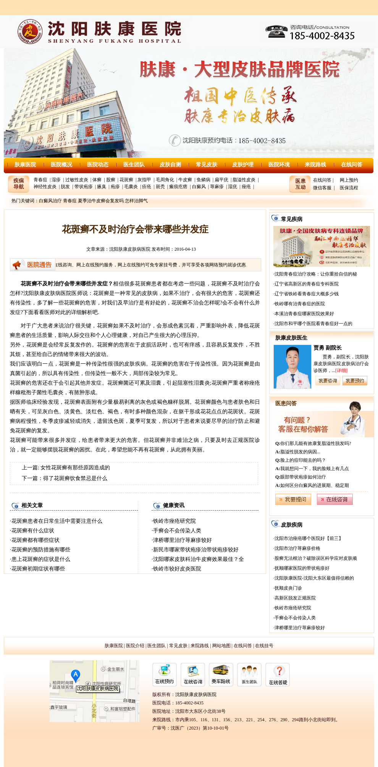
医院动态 (97, 165)
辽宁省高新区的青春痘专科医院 (307, 284)
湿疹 (56, 179)
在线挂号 (264, 645)
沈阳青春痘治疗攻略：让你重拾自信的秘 (316, 274)
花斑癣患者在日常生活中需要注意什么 (56, 521)
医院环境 (279, 165)
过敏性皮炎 (76, 179)
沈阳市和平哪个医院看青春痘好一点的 (313, 323)
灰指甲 (144, 179)
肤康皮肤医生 (291, 338)
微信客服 (322, 187)
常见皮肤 (206, 165)
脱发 (65, 186)
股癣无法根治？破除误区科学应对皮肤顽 (316, 558)
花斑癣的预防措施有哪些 (40, 550)
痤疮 (246, 186)
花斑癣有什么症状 (32, 530)
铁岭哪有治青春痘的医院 (300, 303)
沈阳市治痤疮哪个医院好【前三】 (309, 538)
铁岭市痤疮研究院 (174, 521)
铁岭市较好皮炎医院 (177, 569)
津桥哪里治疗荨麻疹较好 (182, 540)
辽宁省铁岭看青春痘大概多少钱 (307, 293)
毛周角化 (165, 179)
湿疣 (232, 186)
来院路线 (315, 165)
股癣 (110, 179)
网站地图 (221, 645)
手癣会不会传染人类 (177, 530)
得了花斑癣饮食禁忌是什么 (75, 478)
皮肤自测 (170, 165)
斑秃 (160, 186)
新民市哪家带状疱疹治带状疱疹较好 (196, 550)
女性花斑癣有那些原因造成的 (75, 468)
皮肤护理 (243, 165)
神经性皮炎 (45, 186)
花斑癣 (126, 179)
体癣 (97, 179)
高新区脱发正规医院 (295, 598)
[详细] (341, 370)
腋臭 (101, 186)
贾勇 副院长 (327, 348)
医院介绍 (135, 645)
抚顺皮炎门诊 (288, 588)
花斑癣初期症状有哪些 (38, 569)
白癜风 (199, 186)
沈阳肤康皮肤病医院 (129, 249)
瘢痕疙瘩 (178, 186)
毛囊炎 (131, 186)
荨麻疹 (217, 186)
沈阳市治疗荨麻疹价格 (297, 548)
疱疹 (115, 186)
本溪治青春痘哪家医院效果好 (304, 313)
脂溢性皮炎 (244, 179)
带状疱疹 (83, 186)
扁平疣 (221, 179)
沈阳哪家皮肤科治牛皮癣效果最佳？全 (198, 559)
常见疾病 (291, 219)
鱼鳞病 (203, 179)
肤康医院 (25, 165)
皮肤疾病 (291, 525)
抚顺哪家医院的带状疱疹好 (302, 568)
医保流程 (349, 187)
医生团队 (134, 165)
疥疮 (146, 186)
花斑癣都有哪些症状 (35, 540)
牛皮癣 (185, 179)
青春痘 (40, 179)
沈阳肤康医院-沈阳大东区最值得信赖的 (314, 578)
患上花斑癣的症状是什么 (40, 559)
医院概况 (61, 165)
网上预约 (349, 180)
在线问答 (351, 165)
